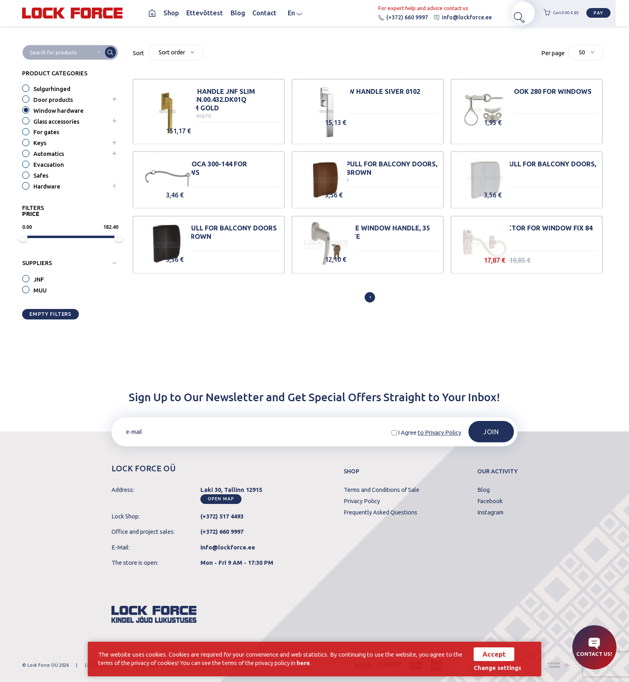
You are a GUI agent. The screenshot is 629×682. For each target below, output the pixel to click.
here (319, 662)
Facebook (490, 501)
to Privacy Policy (439, 432)
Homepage (152, 13)
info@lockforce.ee (450, 17)
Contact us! (594, 647)
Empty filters (50, 314)
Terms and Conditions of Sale (381, 490)
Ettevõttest (204, 13)
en (295, 13)
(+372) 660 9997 (390, 17)
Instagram (490, 513)
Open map (221, 498)
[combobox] (175, 52)
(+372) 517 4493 (221, 516)
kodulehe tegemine (546, 665)
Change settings (493, 668)
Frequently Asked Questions (380, 513)
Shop (171, 13)
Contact (264, 13)
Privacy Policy (362, 501)
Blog (238, 13)
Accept (489, 653)
